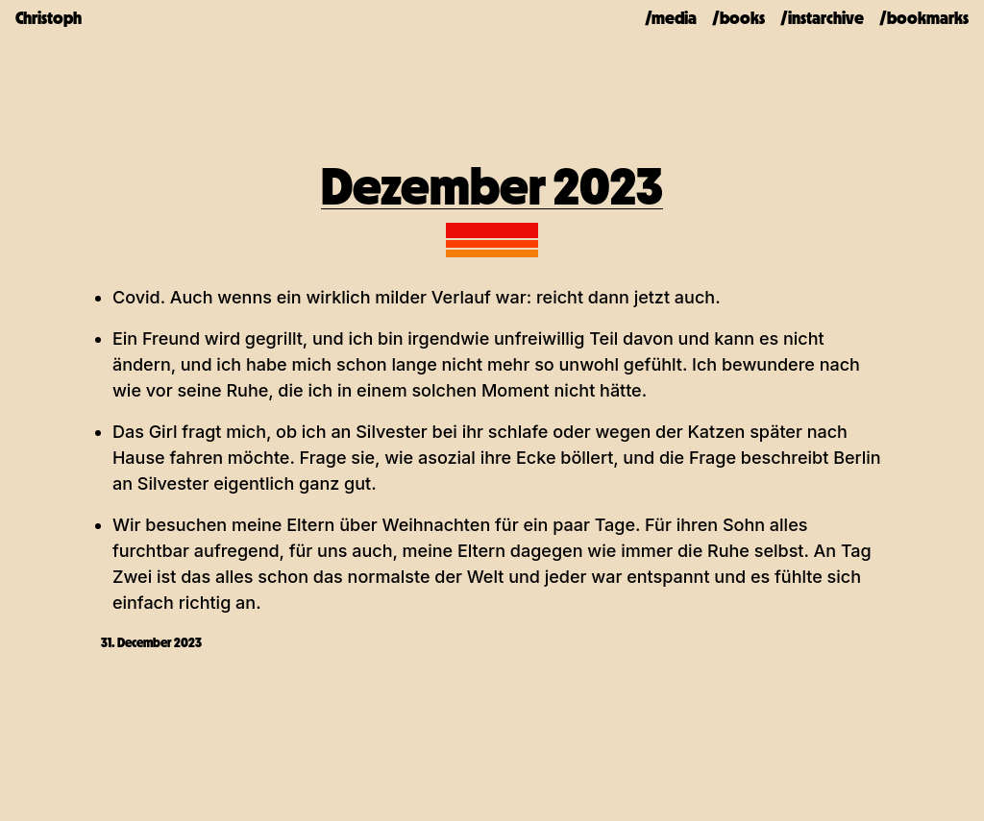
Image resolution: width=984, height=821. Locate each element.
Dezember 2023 (492, 186)
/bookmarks (924, 18)
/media (671, 18)
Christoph (48, 18)
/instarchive (822, 18)
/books (738, 18)
